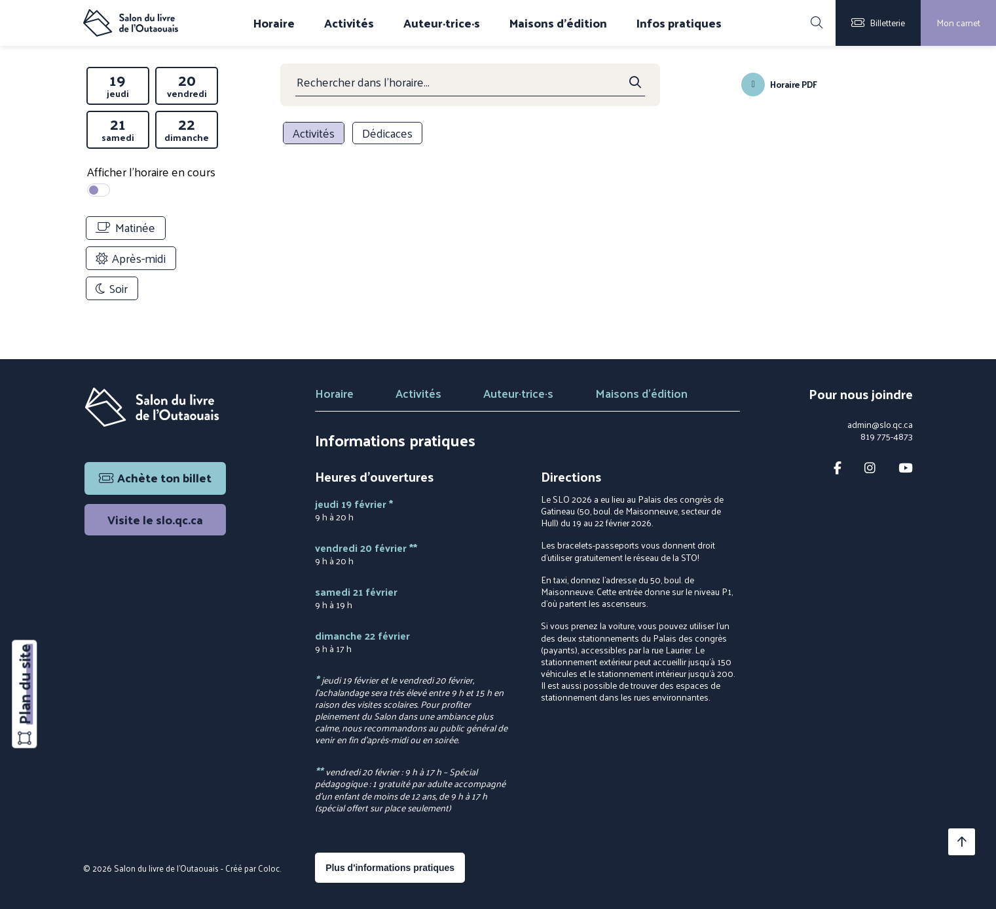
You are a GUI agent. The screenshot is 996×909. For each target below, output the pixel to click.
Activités (349, 23)
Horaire (274, 23)
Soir (112, 288)
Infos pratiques (679, 23)
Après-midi (131, 258)
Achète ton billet (155, 477)
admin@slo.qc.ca (880, 425)
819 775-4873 (886, 436)
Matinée (125, 227)
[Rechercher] (817, 23)
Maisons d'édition (558, 23)
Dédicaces (387, 133)
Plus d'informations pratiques (389, 867)
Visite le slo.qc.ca (155, 519)
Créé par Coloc (252, 868)
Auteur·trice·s (441, 23)
